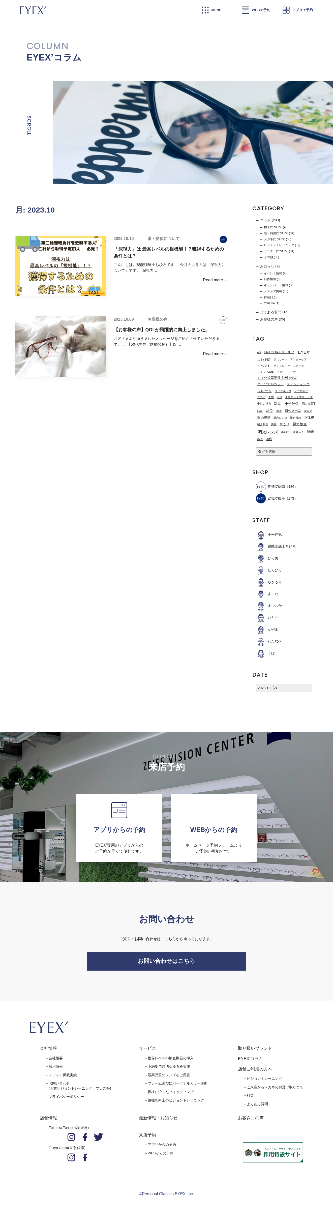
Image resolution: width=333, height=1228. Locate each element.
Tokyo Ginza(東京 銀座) (67, 1151)
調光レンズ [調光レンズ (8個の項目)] (268, 432)
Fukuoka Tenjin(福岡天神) (69, 1130)
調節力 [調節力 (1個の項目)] (285, 431)
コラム (265, 220)
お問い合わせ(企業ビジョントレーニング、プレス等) (80, 1088)
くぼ (265, 653)
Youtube (269, 303)
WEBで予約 (261, 10)
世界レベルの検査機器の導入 (171, 1061)
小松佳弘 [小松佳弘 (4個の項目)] (292, 404)
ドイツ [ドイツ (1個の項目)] (292, 371)
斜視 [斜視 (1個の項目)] (279, 410)
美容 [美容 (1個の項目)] (274, 424)
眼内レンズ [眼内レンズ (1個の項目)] (280, 417)
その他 (268, 257)
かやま (267, 629)
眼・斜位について (163, 238)
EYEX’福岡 (270, 487)
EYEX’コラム (54, 57)
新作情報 (270, 279)
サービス (147, 1051)
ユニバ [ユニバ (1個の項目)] (261, 397)
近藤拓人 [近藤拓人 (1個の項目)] (298, 431)
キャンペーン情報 (276, 285)
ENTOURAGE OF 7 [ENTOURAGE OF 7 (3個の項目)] (279, 352)
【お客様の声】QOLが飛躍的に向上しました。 (162, 329)
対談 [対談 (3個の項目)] (277, 403)
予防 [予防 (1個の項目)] (271, 397)
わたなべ (269, 641)
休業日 (268, 297)
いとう (267, 617)
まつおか (269, 606)
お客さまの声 (251, 1120)
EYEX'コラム (250, 1061)
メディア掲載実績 (63, 1077)
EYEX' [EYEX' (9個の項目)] (304, 352)
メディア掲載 (273, 291)
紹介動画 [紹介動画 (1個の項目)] (262, 424)
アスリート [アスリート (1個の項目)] (280, 359)
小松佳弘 (269, 534)
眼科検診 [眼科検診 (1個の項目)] (295, 417)
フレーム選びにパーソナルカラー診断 (178, 1086)
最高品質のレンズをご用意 (169, 1077)
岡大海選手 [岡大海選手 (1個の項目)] (309, 403)
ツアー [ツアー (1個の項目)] (281, 371)
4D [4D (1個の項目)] (259, 352)
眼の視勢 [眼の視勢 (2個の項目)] (263, 418)
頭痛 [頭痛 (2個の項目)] (269, 439)
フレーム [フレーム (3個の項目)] (264, 391)
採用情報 (56, 1069)
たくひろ (269, 570)
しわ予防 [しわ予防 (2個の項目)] (263, 359)
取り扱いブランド (255, 1051)
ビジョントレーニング (279, 245)
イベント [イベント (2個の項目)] (263, 366)
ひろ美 (267, 558)
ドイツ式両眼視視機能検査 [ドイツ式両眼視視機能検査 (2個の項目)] (277, 378)
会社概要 (56, 1061)
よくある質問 (270, 312)
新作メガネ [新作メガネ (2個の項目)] (293, 411)
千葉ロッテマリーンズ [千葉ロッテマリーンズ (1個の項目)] (299, 397)
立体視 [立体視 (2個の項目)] (309, 418)
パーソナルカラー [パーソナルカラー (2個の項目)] (270, 384)
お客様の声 (157, 319)
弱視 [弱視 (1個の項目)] (260, 410)
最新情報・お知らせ (158, 1120)
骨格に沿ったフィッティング (171, 1094)
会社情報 (48, 1051)
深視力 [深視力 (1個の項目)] (308, 410)
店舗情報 (48, 1120)
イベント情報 (273, 273)
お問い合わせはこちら (166, 962)
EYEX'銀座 (270, 498)
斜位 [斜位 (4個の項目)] (269, 411)
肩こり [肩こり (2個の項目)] (284, 424)
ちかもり (269, 582)
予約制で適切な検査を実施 (169, 1069)
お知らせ (267, 266)
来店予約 (147, 1137)
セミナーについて (276, 251)
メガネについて (274, 239)
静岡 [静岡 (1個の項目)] (260, 439)
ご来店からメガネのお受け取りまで (275, 1090)
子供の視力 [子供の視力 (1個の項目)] (264, 403)
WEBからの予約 (160, 1156)
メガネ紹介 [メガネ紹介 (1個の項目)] (301, 391)
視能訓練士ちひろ (276, 546)
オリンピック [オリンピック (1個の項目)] (295, 365)
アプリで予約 (302, 10)
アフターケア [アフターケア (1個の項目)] (298, 359)
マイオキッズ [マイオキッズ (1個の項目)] (283, 391)
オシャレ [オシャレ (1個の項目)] (279, 365)
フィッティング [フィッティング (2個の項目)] (298, 384)
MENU (216, 10)
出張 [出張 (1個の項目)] (279, 397)
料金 (250, 1098)
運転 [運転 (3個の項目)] (310, 432)
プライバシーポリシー (66, 1099)
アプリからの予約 (162, 1147)
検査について (273, 227)
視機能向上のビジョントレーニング (176, 1103)
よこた (267, 594)
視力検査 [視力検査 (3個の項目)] (300, 424)
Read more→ (215, 280)
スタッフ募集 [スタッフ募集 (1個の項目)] (265, 371)
